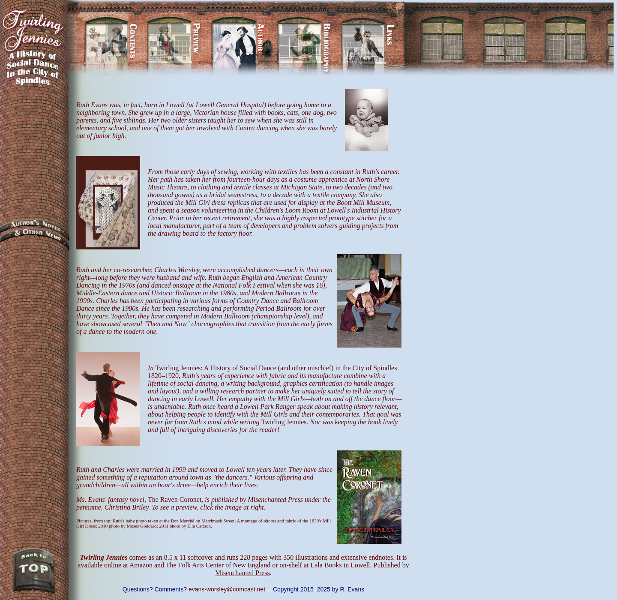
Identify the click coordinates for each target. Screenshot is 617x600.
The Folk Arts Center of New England (218, 565)
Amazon (141, 565)
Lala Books (325, 565)
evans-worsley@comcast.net (227, 589)
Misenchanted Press (242, 572)
